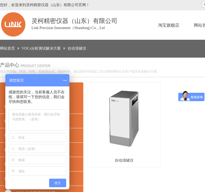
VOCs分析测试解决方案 (41, 48)
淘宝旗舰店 (168, 25)
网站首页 (7, 48)
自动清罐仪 (77, 48)
